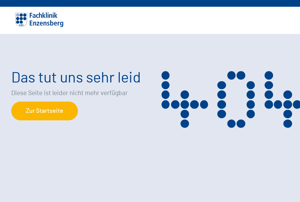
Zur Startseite (44, 111)
